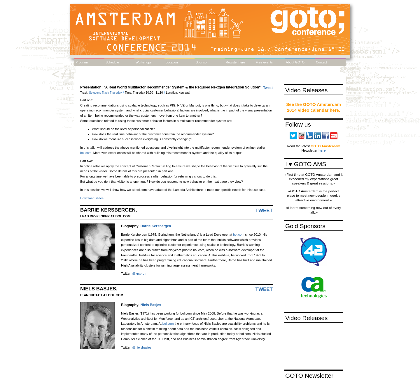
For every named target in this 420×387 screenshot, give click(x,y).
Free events (264, 62)
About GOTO (295, 62)
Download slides (92, 198)
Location (172, 62)
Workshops (144, 62)
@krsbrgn (139, 273)
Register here (235, 62)
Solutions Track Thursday (106, 92)
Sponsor (202, 62)
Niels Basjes (151, 305)
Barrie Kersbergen (156, 226)
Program (82, 62)
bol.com (86, 153)
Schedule (112, 62)
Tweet (268, 88)
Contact (321, 62)
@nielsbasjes (142, 347)
